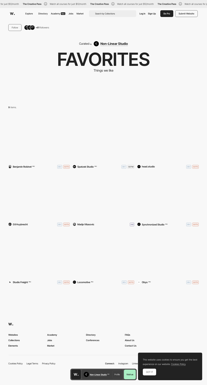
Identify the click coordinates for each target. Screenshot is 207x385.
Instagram (123, 363)
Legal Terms (32, 363)
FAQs (127, 334)
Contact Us (130, 345)
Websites (13, 334)
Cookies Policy (15, 363)
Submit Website (186, 13)
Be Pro (167, 13)
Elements (13, 345)
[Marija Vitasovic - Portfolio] (103, 197)
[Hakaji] (168, 139)
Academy (58, 13)
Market (80, 13)
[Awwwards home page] (76, 374)
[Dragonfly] (39, 254)
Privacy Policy (48, 363)
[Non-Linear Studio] (111, 43)
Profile (117, 374)
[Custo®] (39, 197)
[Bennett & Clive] (103, 139)
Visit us (129, 374)
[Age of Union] (103, 254)
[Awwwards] (12, 13)
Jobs (71, 13)
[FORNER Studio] (168, 197)
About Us (129, 340)
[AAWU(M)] (168, 254)
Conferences (92, 340)
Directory (43, 13)
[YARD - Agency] (39, 139)
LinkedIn (136, 363)
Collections (14, 340)
